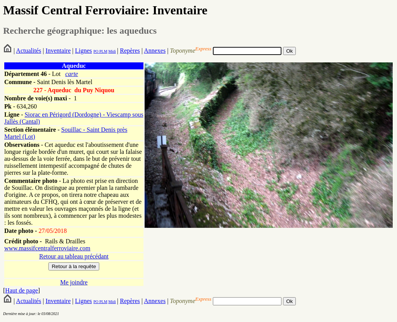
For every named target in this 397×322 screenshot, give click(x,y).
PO (95, 51)
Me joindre (74, 282)
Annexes (155, 50)
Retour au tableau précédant (74, 256)
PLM (102, 51)
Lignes (83, 50)
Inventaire (58, 50)
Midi (112, 51)
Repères (130, 50)
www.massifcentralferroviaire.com (47, 248)
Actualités (28, 50)
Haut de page (21, 290)
